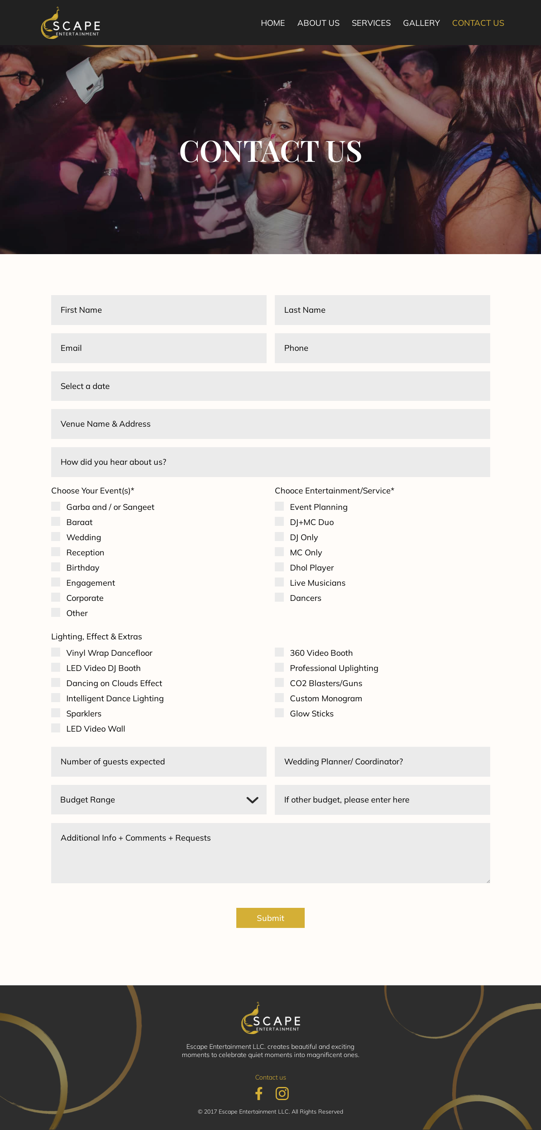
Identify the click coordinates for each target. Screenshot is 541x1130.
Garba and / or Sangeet (110, 507)
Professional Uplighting (334, 668)
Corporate (85, 598)
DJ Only (304, 537)
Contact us (478, 23)
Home (273, 23)
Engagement (90, 583)
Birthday (83, 568)
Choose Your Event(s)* (92, 491)
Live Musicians (318, 583)
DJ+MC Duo (312, 522)
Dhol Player (312, 568)
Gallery (421, 23)
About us (318, 23)
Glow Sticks (312, 714)
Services (371, 23)
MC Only (306, 553)
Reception (85, 553)
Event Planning (319, 507)
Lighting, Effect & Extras (96, 637)
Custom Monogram (326, 698)
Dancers (305, 598)
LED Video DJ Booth (103, 668)
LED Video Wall (95, 729)
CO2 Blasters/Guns (326, 683)
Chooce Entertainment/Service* (334, 491)
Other (77, 613)
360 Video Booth (321, 653)
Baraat (79, 522)
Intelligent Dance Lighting (115, 698)
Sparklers (84, 714)
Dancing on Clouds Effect (114, 683)
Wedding (83, 537)
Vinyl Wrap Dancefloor (109, 653)
